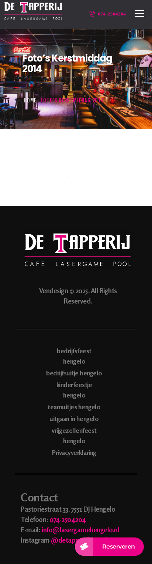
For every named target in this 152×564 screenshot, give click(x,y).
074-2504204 (67, 519)
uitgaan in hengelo (74, 418)
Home (30, 100)
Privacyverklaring (74, 452)
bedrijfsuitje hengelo (74, 373)
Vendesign (53, 290)
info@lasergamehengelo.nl (80, 529)
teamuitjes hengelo (74, 407)
